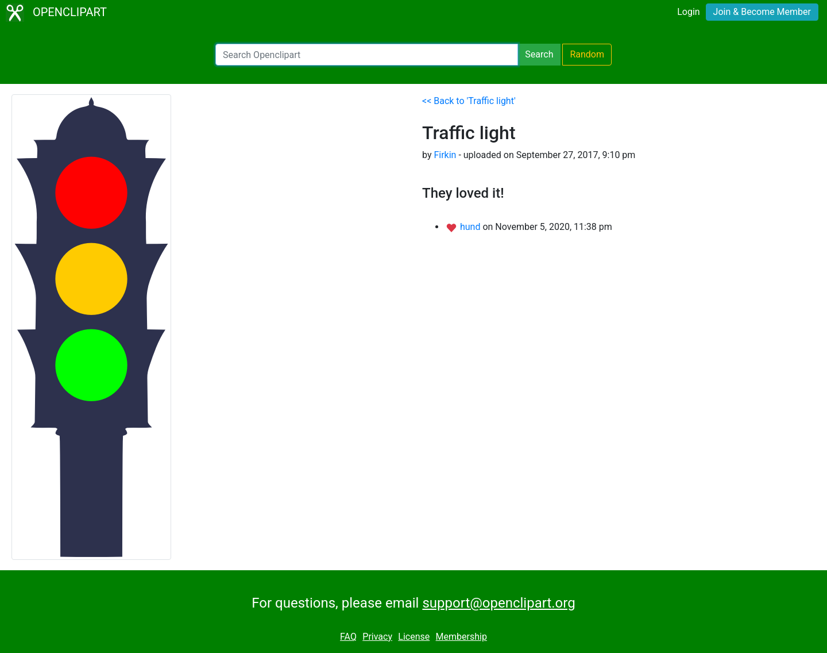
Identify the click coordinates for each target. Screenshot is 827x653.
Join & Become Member (762, 11)
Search (539, 54)
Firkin (445, 154)
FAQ (348, 636)
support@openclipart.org (498, 603)
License (414, 636)
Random (587, 54)
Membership (461, 636)
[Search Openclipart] (366, 55)
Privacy (377, 636)
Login (688, 11)
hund (471, 226)
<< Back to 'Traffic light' (469, 100)
